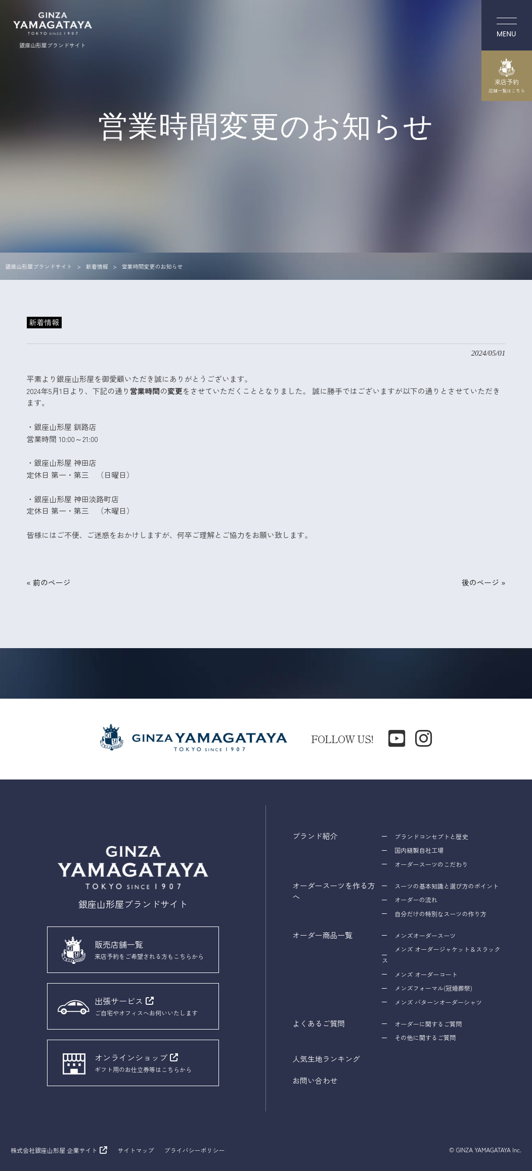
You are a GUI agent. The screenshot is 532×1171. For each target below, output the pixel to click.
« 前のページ (49, 582)
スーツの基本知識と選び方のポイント (446, 886)
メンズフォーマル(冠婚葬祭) (433, 988)
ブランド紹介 (314, 836)
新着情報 (44, 322)
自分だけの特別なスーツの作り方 (440, 913)
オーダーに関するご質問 (428, 1023)
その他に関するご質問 (425, 1037)
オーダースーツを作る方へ (333, 891)
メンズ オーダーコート (425, 974)
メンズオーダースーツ (425, 935)
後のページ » (484, 582)
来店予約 (507, 75)
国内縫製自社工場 (419, 850)
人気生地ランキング (326, 1058)
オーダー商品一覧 (322, 935)
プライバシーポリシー (194, 1150)
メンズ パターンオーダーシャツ (438, 1002)
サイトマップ (135, 1150)
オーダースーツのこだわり (431, 864)
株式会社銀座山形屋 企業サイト (54, 1150)
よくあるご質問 (318, 1023)
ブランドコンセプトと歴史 (431, 836)
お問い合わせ (314, 1080)
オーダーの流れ (415, 899)
